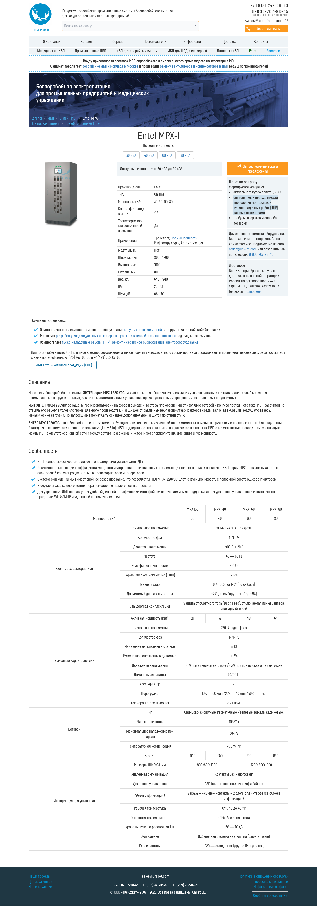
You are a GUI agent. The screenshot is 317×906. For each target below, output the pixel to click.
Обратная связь (268, 28)
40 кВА (149, 155)
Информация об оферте (271, 886)
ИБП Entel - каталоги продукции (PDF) (64, 365)
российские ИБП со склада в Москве (110, 66)
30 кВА (131, 155)
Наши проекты (39, 876)
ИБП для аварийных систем (137, 50)
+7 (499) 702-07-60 (186, 884)
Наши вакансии (40, 886)
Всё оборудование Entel (82, 123)
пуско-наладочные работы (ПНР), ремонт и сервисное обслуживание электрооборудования (130, 342)
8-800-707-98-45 (270, 11)
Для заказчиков (40, 881)
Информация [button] (194, 41)
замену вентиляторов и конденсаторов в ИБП (194, 66)
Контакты (261, 41)
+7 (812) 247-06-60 (269, 5)
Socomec (273, 50)
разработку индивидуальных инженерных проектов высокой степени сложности (116, 335)
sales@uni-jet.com (263, 20)
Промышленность (184, 238)
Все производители (45, 123)
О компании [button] (53, 41)
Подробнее (252, 291)
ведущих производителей (143, 329)
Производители (155, 41)
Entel (252, 50)
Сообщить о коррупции (270, 895)
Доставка (230, 41)
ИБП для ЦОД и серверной (187, 50)
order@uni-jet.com (243, 249)
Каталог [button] (88, 41)
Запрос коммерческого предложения (257, 168)
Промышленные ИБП (90, 50)
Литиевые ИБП (228, 50)
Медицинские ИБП (51, 50)
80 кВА (185, 155)
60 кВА (167, 155)
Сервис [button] (119, 41)
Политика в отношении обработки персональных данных (263, 879)
